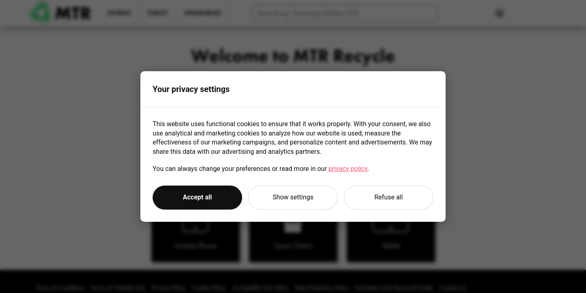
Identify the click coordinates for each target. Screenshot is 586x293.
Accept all (197, 197)
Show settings (293, 197)
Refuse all (388, 197)
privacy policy (347, 169)
